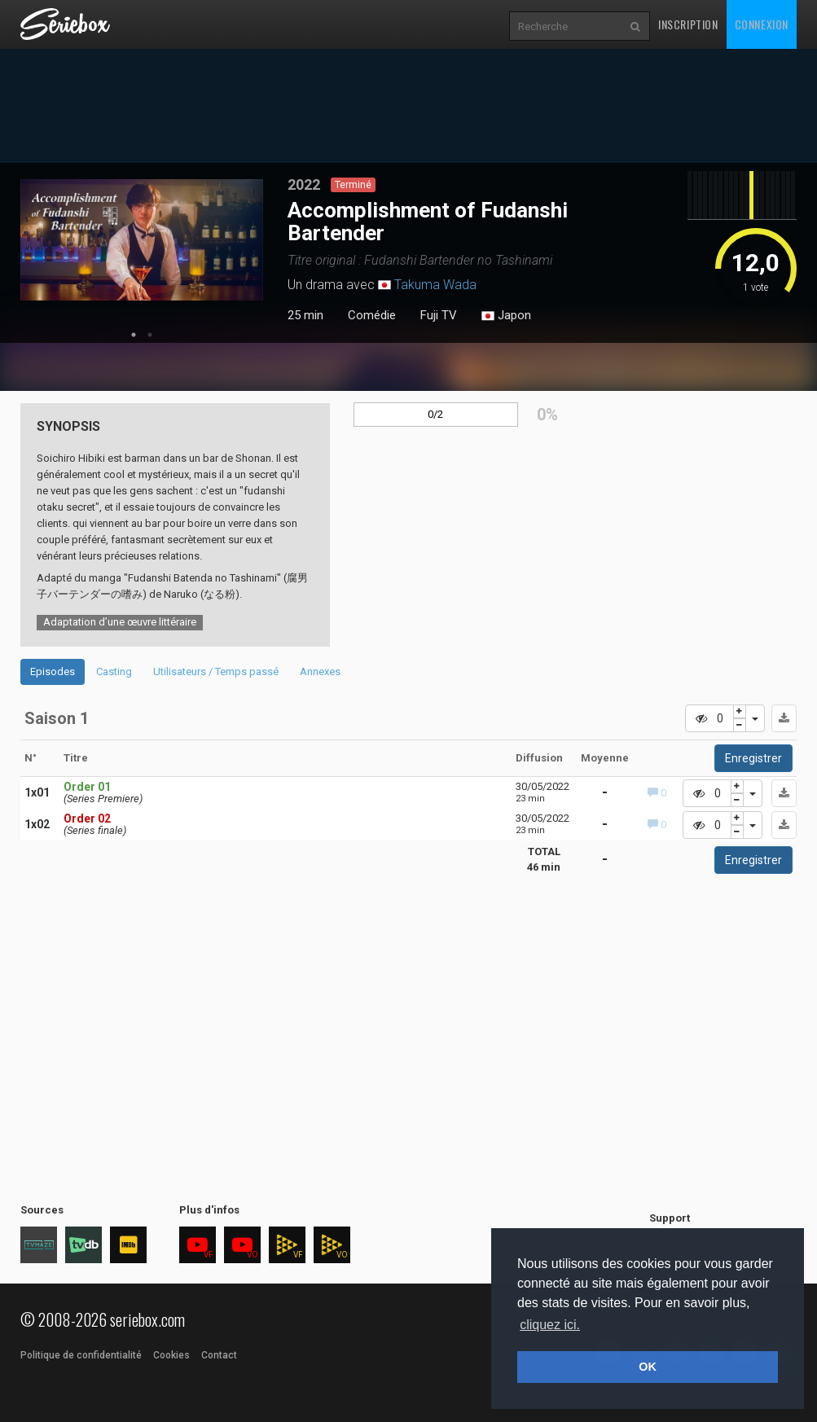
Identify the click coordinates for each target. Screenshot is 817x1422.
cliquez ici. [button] (550, 1325)
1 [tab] (133, 335)
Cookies (171, 1355)
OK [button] (648, 1366)
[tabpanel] (141, 240)
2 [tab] (150, 335)
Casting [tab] (114, 671)
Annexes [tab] (320, 671)
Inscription (688, 24)
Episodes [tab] (52, 671)
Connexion (761, 24)
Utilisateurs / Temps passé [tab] (216, 671)
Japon (506, 316)
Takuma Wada (435, 284)
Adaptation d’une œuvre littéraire (119, 622)
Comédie (372, 315)
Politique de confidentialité (81, 1355)
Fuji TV (438, 315)
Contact (219, 1355)
